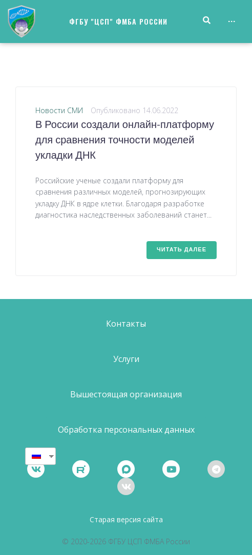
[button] (126, 323)
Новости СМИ (59, 110)
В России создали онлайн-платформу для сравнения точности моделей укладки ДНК (124, 140)
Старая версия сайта (126, 519)
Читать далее (181, 249)
